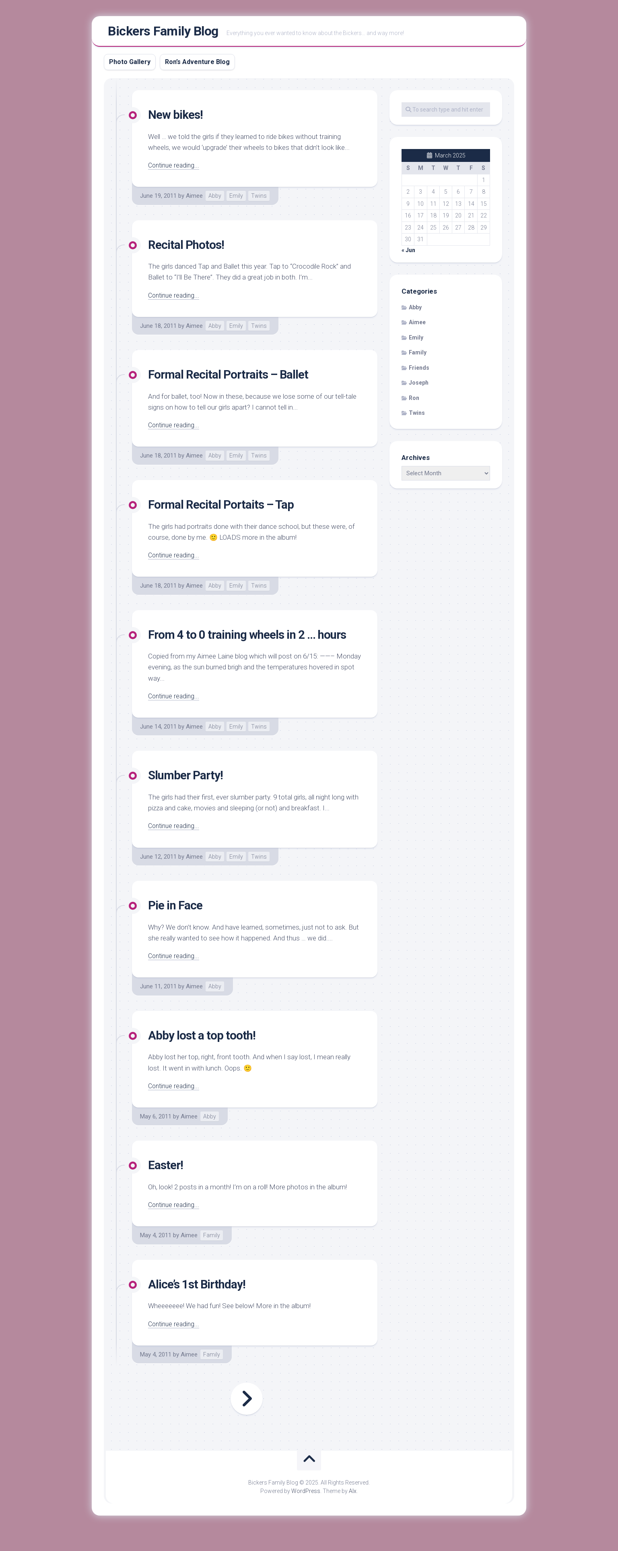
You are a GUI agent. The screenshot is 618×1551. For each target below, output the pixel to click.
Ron (414, 401)
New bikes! (178, 117)
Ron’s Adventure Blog (197, 64)
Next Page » (247, 1418)
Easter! (167, 1184)
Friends (419, 370)
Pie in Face (177, 924)
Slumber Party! (188, 794)
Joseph (418, 386)
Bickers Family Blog (163, 32)
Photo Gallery (129, 64)
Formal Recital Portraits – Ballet (234, 377)
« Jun (408, 253)
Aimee (194, 198)
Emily (236, 198)
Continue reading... (175, 168)
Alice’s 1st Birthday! (201, 1303)
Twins (259, 198)
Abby (214, 198)
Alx (352, 1510)
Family (211, 1255)
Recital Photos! (189, 247)
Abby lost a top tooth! (205, 1054)
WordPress (305, 1510)
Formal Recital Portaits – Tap (227, 507)
